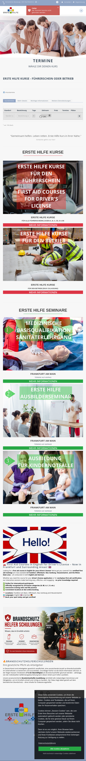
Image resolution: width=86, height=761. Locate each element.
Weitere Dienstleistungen (61, 101)
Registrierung (79, 2)
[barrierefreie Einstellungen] (57, 2)
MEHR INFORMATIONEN (43, 225)
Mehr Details (22, 101)
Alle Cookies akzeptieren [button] (59, 749)
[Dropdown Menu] (81, 10)
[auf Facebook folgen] (4, 4)
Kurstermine (9, 101)
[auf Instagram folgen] (36, 2)
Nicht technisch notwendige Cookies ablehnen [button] (59, 753)
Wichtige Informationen (39, 101)
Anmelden (66, 2)
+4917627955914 (27, 2)
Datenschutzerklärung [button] (47, 743)
